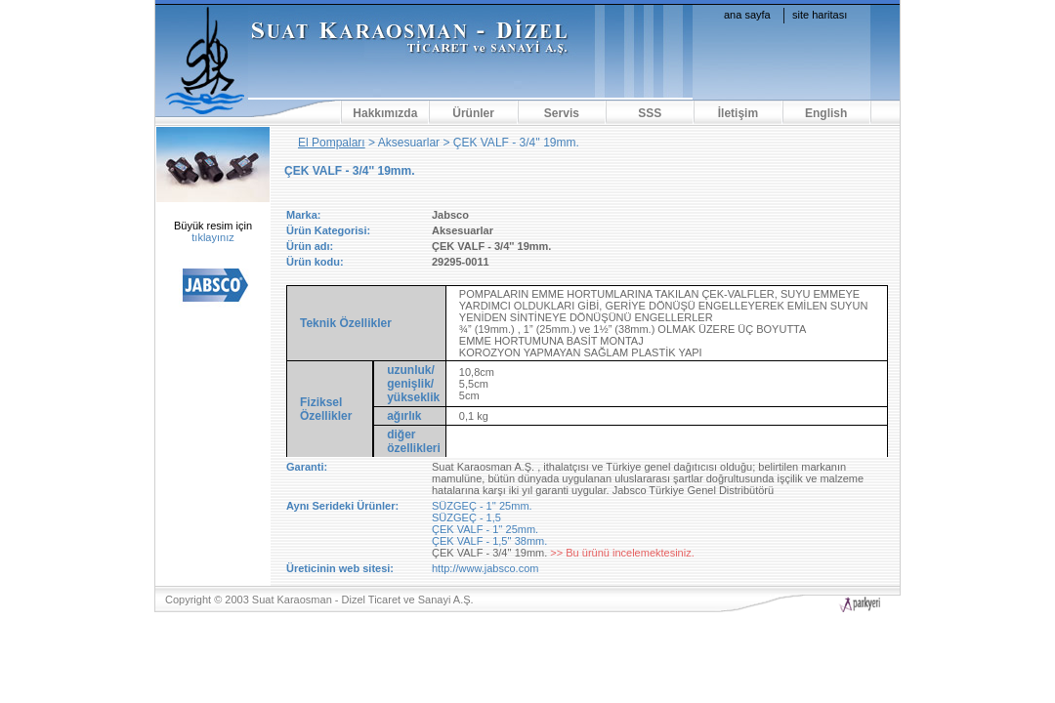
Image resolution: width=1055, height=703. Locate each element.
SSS (649, 113)
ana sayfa (747, 15)
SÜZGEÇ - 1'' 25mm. (482, 506)
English (826, 113)
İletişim (738, 113)
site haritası (819, 15)
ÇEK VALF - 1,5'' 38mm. (489, 541)
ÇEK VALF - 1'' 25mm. (485, 529)
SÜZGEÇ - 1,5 (466, 517)
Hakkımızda (385, 113)
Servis (561, 113)
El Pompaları (331, 142)
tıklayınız (212, 237)
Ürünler (473, 113)
